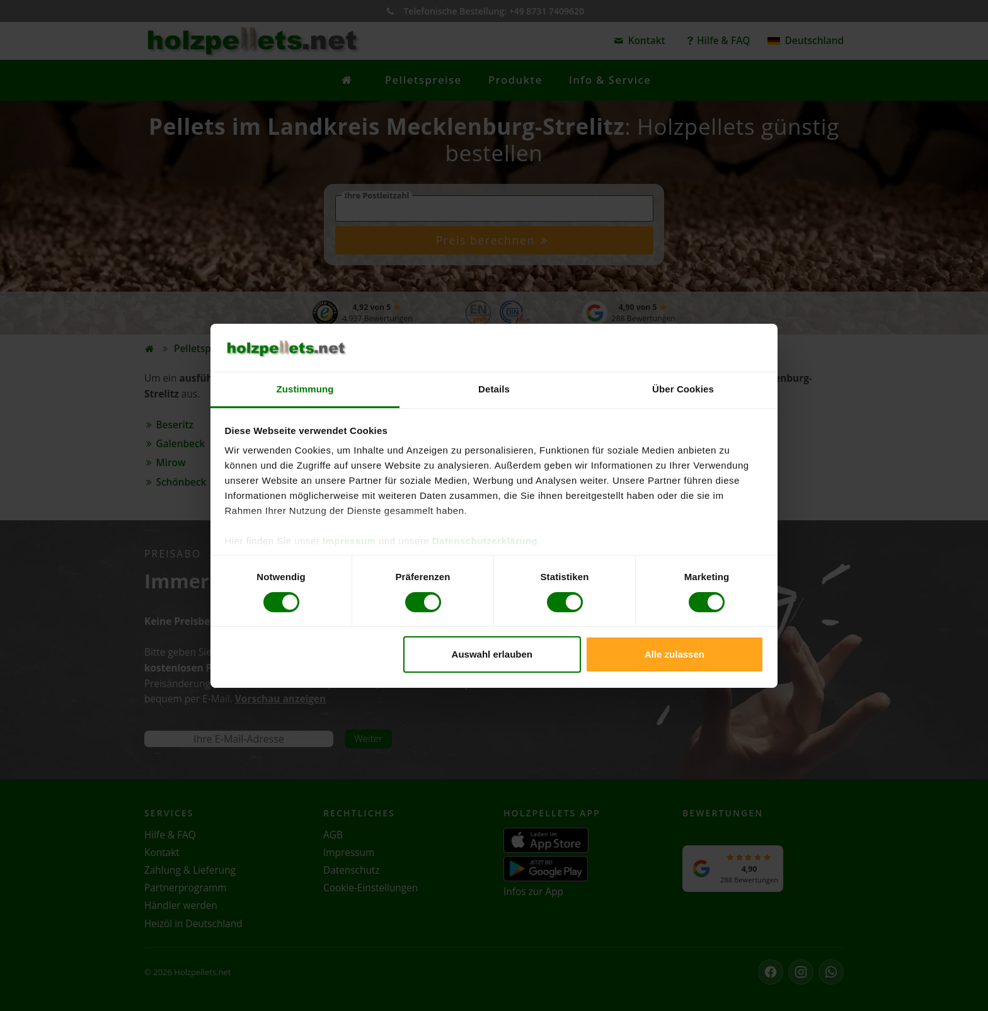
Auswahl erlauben (492, 654)
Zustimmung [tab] (305, 389)
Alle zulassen (674, 654)
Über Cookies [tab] (683, 389)
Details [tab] (494, 389)
